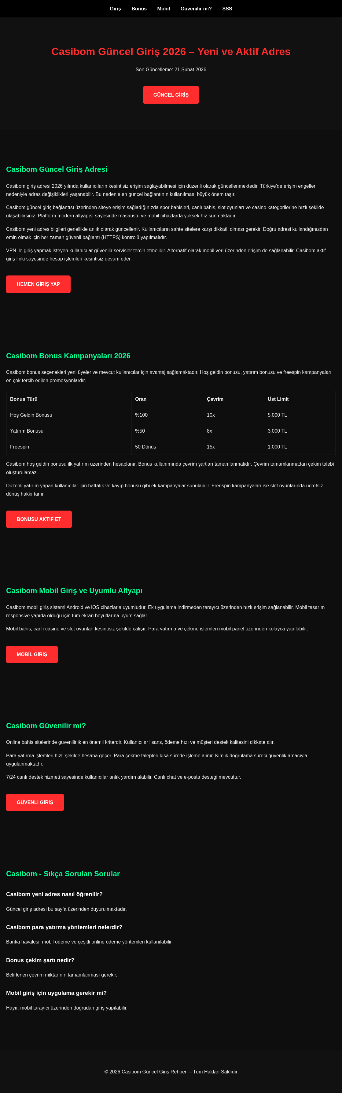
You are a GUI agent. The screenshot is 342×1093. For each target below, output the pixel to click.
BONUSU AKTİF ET (39, 519)
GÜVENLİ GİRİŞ (35, 802)
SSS (227, 8)
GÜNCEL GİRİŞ (171, 95)
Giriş (115, 8)
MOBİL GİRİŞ (32, 654)
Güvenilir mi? (196, 8)
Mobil (163, 8)
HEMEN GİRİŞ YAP (38, 284)
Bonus (139, 8)
